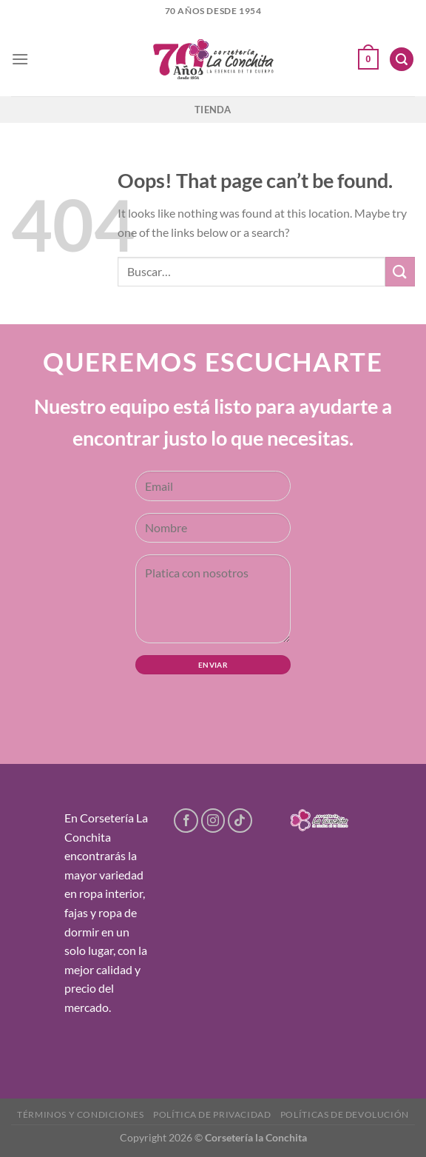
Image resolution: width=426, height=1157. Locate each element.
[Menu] (20, 59)
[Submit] (400, 271)
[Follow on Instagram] (213, 820)
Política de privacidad (212, 1114)
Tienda (213, 109)
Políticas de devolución (344, 1114)
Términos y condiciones (80, 1114)
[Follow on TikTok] (240, 820)
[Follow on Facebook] (186, 820)
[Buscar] (401, 59)
